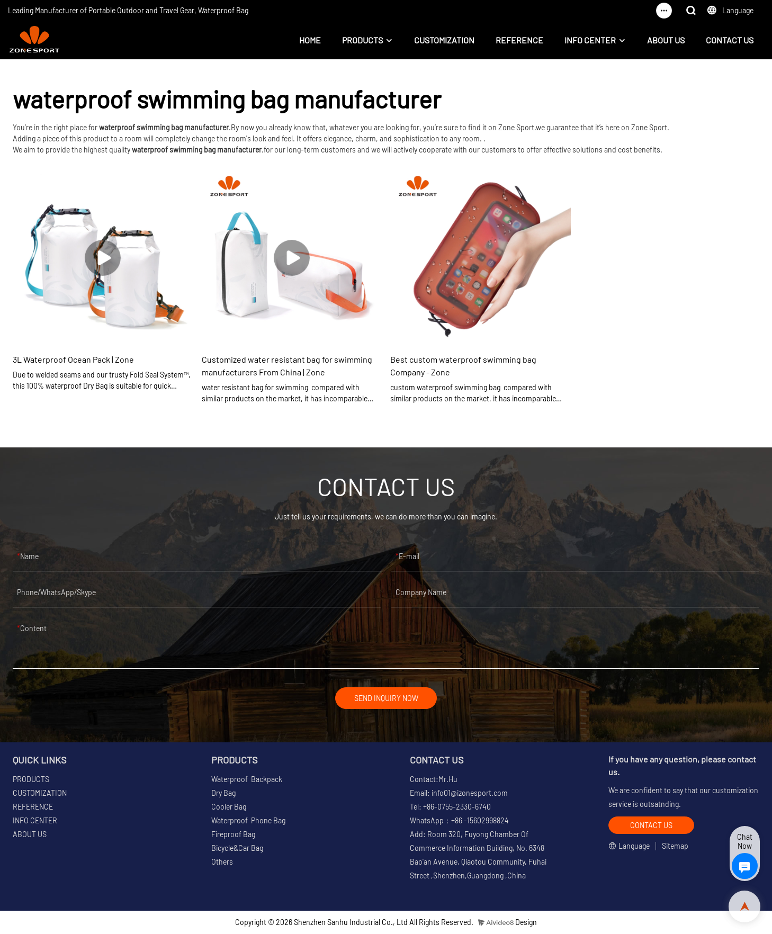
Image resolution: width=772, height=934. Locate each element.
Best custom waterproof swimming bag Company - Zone (463, 365)
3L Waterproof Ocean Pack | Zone (73, 359)
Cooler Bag (228, 808)
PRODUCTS (362, 40)
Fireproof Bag (233, 835)
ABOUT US (666, 40)
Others (222, 863)
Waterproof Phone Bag (248, 822)
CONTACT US (729, 40)
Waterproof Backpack (246, 780)
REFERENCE (519, 40)
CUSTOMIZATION (444, 40)
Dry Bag (223, 794)
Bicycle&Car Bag (237, 849)
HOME (310, 40)
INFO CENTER (590, 40)
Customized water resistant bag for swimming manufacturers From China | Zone (287, 365)
